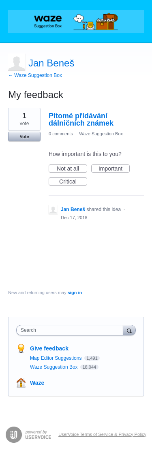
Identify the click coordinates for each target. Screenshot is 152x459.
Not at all (72, 169)
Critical (73, 182)
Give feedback (49, 348)
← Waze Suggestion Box (35, 75)
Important (114, 169)
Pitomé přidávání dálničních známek (81, 119)
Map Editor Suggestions (56, 358)
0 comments (61, 133)
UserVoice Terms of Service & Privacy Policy (102, 434)
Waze (37, 383)
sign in (75, 292)
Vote (24, 136)
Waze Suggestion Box (101, 133)
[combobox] (71, 330)
